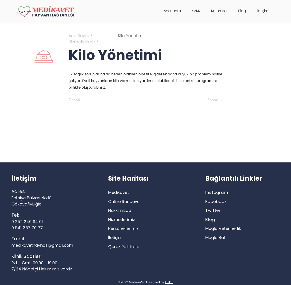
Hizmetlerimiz (81, 42)
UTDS (169, 282)
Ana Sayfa (78, 36)
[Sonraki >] (211, 99)
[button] (219, 11)
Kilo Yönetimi (130, 36)
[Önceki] (83, 99)
